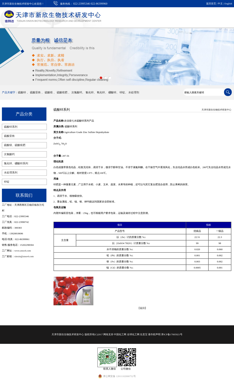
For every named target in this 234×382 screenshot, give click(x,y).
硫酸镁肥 (62, 92)
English (228, 3)
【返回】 (142, 308)
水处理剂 (133, 92)
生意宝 (143, 334)
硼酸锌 (112, 92)
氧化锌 (101, 92)
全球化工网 (133, 334)
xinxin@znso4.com (24, 256)
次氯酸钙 (76, 92)
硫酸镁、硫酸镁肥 (14, 145)
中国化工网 (120, 334)
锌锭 (122, 92)
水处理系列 (10, 172)
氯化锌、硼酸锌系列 (16, 163)
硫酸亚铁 (35, 92)
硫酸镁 (49, 92)
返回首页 (211, 3)
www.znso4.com (22, 250)
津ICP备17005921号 (171, 334)
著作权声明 (154, 334)
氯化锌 (90, 92)
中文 (220, 3)
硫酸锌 (22, 92)
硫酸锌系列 (10, 126)
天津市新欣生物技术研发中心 (216, 109)
